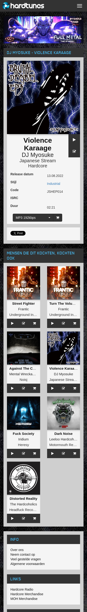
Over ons (17, 550)
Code (14, 190)
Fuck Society (23, 434)
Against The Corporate (28, 368)
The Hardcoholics (23, 504)
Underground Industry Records (33, 315)
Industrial (53, 184)
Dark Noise (64, 434)
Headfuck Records (23, 510)
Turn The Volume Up (66, 303)
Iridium (23, 439)
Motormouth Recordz (65, 445)
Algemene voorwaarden (27, 564)
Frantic (23, 309)
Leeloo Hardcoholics (65, 439)
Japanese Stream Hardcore (37, 163)
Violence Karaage (63, 368)
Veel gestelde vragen (25, 559)
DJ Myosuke (38, 155)
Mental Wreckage (22, 374)
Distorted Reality (23, 498)
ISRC (14, 198)
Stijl (13, 182)
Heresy (23, 445)
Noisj (23, 380)
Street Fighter (23, 303)
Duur (14, 206)
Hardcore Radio (21, 589)
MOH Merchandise (24, 599)
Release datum (21, 174)
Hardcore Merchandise (26, 594)
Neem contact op (22, 554)
